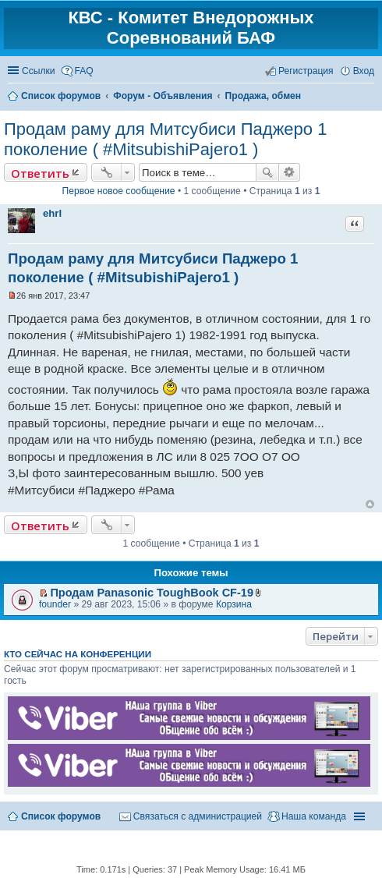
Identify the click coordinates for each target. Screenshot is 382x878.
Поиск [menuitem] (369, 96)
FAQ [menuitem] (84, 70)
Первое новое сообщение (118, 191)
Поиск (267, 172)
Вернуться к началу (370, 504)
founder (55, 604)
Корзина (234, 604)
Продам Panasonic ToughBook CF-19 (151, 592)
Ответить (40, 173)
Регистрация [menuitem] (306, 70)
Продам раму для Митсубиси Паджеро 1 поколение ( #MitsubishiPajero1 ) (165, 139)
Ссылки (38, 70)
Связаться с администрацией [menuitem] (197, 816)
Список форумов (61, 816)
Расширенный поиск (289, 172)
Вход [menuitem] (363, 70)
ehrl (52, 213)
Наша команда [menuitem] (313, 816)
